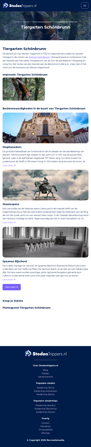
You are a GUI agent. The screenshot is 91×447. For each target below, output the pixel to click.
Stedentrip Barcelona (45, 409)
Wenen (26, 22)
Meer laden (11, 287)
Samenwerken (45, 377)
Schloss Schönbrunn (39, 57)
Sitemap (45, 433)
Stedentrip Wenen (45, 412)
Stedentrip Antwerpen (45, 391)
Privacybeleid (45, 429)
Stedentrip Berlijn (45, 394)
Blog (45, 370)
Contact (45, 423)
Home (17, 22)
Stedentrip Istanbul (46, 405)
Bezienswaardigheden (43, 22)
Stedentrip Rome (45, 388)
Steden (45, 373)
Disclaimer (45, 426)
